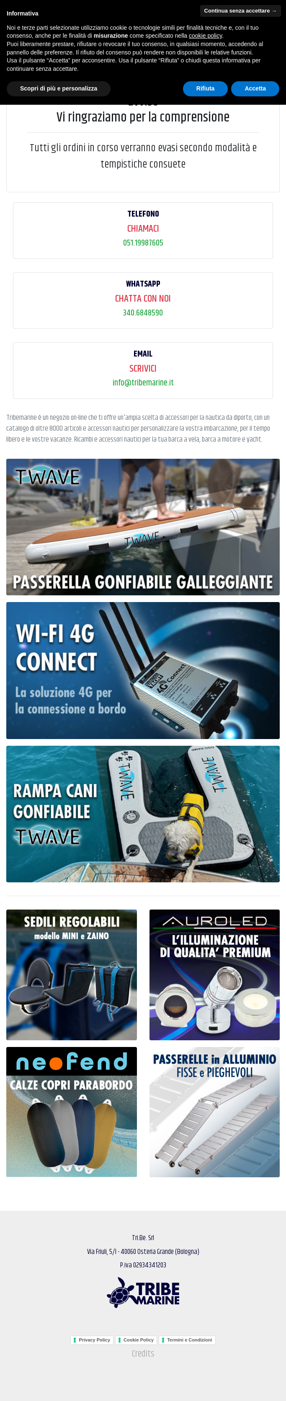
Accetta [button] (255, 1384)
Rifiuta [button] (205, 1384)
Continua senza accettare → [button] (240, 1307)
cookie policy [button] (205, 1332)
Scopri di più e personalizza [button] (58, 1384)
